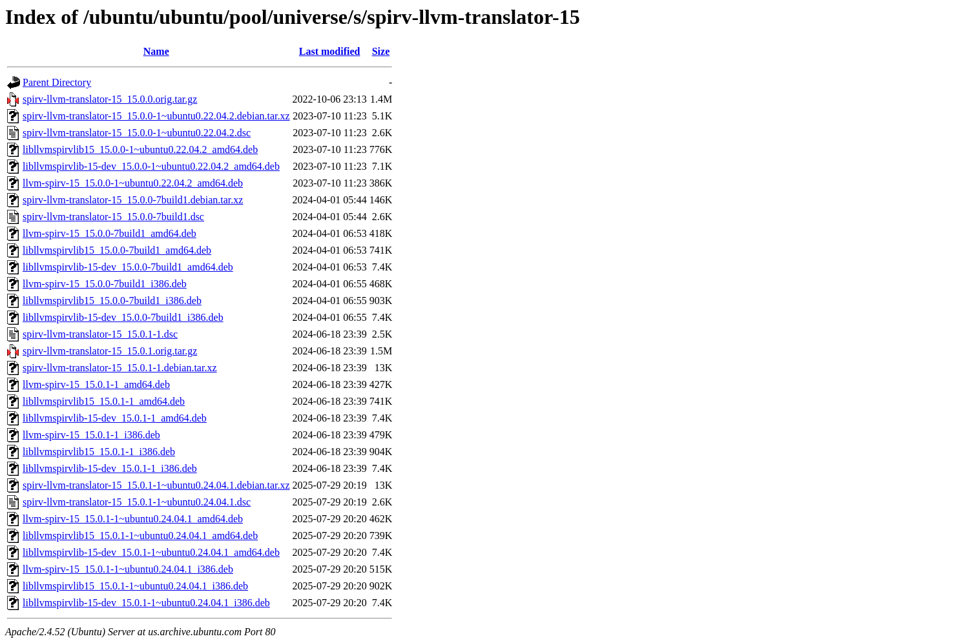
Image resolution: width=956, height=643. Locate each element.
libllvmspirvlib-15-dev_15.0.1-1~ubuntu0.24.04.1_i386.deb (146, 602)
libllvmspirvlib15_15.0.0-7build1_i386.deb (112, 300)
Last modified (329, 51)
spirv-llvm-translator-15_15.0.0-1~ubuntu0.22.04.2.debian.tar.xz (156, 115)
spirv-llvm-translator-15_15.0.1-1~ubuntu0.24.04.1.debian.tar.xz (156, 485)
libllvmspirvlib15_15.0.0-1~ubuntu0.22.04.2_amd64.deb (140, 149)
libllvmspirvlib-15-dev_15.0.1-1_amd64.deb (115, 418)
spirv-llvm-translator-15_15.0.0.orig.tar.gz (110, 99)
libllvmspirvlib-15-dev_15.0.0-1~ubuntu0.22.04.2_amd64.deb (151, 166)
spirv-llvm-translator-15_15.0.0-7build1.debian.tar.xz (133, 199)
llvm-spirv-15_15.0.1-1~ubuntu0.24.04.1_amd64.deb (133, 518)
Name (156, 51)
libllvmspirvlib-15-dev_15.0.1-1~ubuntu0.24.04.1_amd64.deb (151, 552)
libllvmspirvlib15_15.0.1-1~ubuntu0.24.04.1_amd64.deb (140, 535)
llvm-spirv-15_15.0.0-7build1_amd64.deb (109, 233)
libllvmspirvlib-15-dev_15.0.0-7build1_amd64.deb (128, 266)
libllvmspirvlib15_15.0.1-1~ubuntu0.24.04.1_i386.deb (135, 585)
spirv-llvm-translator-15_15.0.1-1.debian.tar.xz (120, 367)
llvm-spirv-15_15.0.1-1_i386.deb (91, 434)
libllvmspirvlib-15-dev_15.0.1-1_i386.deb (110, 468)
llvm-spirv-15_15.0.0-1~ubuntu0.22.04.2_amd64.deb (133, 183)
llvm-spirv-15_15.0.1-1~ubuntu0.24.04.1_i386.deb (128, 569)
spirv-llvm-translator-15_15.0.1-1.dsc (100, 334)
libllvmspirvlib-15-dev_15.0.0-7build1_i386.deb (123, 317)
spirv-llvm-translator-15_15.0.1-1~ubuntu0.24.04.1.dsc (137, 501)
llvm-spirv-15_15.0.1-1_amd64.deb (96, 384)
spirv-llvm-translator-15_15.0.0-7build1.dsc (113, 216)
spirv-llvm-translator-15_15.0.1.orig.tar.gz (110, 350)
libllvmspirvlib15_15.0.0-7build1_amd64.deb (117, 250)
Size (381, 51)
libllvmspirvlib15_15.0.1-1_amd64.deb (104, 401)
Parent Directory (57, 82)
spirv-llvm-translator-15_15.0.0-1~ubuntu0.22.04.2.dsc (137, 132)
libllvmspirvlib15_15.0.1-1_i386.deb (99, 451)
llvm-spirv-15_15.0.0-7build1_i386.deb (105, 283)
